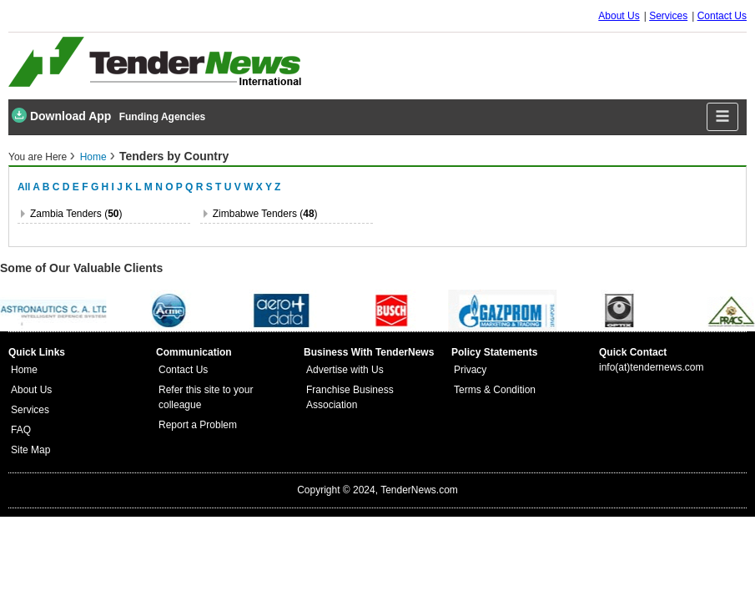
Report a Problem (198, 425)
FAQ (21, 430)
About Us (618, 16)
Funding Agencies (162, 117)
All (24, 187)
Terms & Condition (495, 390)
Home (93, 157)
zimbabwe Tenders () (265, 214)
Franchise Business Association (350, 397)
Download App (61, 115)
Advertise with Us (345, 370)
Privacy (470, 370)
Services (668, 16)
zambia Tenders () (76, 214)
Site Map (30, 450)
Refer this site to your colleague (206, 397)
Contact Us (722, 16)
